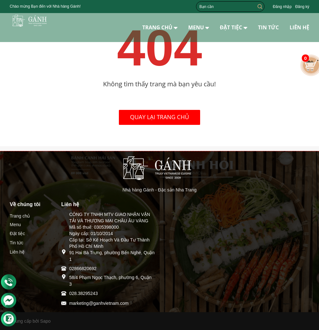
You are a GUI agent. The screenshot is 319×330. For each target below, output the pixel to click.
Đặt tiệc (17, 233)
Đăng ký (302, 6)
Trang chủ (20, 216)
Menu (15, 224)
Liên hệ (17, 252)
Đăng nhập (282, 6)
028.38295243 (83, 293)
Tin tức (17, 242)
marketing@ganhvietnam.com (98, 303)
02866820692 (83, 268)
